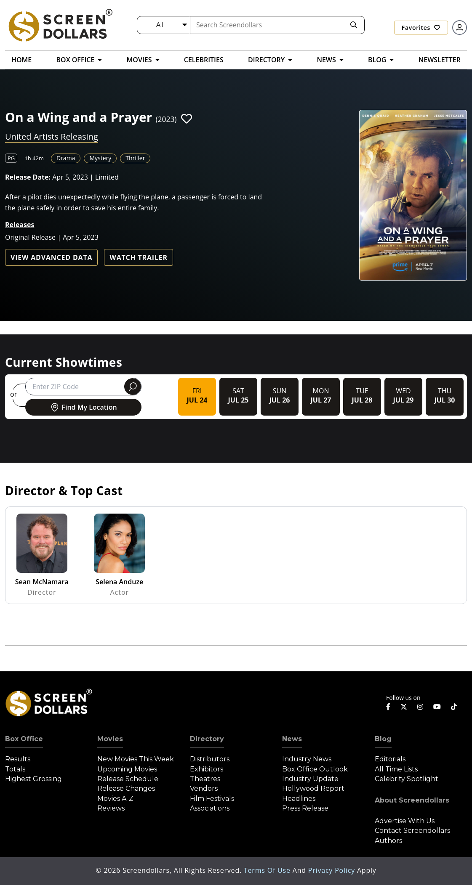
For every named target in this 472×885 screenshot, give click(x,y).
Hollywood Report (313, 788)
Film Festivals (212, 799)
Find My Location (83, 407)
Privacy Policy (332, 870)
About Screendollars (412, 800)
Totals (15, 769)
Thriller (135, 158)
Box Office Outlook (315, 769)
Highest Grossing (33, 779)
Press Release (305, 808)
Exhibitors (206, 769)
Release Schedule (127, 779)
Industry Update (310, 779)
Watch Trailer (138, 257)
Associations (209, 808)
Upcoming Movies (127, 769)
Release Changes (126, 788)
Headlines (298, 799)
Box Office (24, 739)
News (292, 739)
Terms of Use (268, 870)
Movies (110, 739)
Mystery (100, 158)
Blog (383, 739)
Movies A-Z (115, 799)
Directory (207, 739)
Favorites (421, 28)
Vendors (204, 788)
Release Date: (28, 177)
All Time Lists (396, 769)
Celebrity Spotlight (406, 779)
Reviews (111, 808)
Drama (65, 158)
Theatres (205, 779)
